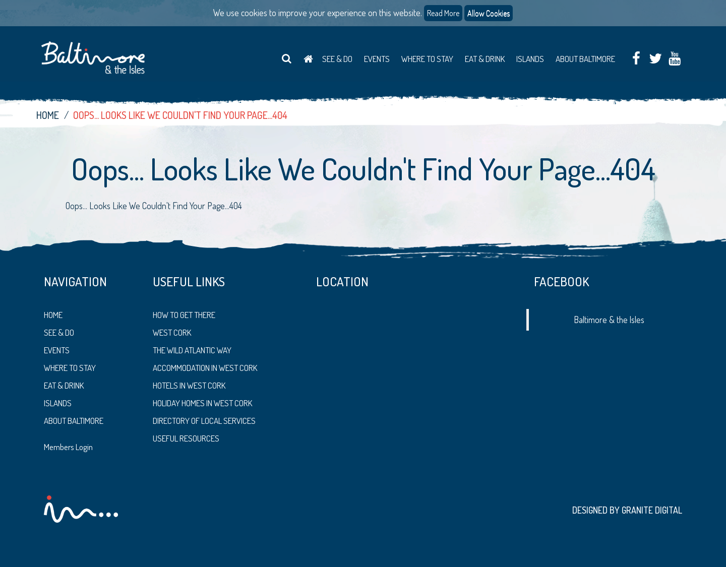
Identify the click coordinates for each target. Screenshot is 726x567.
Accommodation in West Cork (205, 367)
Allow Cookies (488, 13)
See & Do (337, 58)
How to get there (184, 314)
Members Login (68, 447)
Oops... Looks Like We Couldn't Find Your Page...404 (180, 114)
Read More (443, 13)
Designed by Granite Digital (627, 510)
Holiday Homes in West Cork (202, 403)
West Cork (172, 332)
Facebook (636, 59)
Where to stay (70, 367)
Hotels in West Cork (189, 385)
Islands (530, 58)
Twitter (655, 59)
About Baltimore (585, 58)
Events (377, 58)
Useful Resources (186, 438)
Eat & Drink (485, 58)
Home (308, 59)
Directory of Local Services (204, 420)
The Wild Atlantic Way (192, 350)
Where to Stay (427, 58)
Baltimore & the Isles (609, 319)
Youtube (674, 59)
